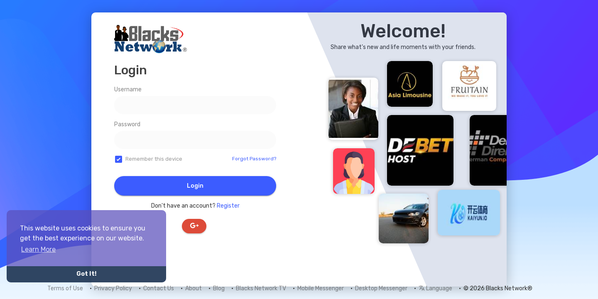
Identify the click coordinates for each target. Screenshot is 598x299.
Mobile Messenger (320, 288)
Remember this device (153, 159)
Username (128, 89)
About (193, 288)
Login (195, 185)
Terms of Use (65, 288)
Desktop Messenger (381, 288)
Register (228, 205)
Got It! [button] (86, 273)
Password (127, 124)
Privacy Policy (113, 288)
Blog (219, 288)
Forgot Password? (254, 159)
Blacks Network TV (261, 288)
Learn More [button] (38, 249)
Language (435, 288)
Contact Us (158, 288)
